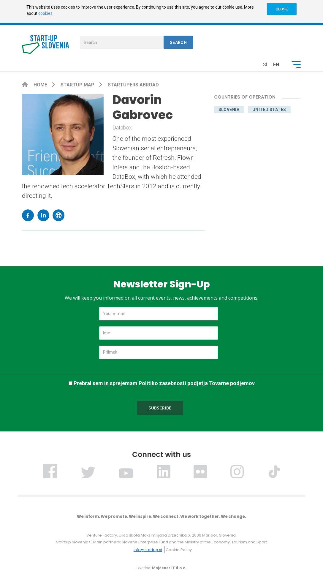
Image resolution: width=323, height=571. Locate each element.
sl (265, 64)
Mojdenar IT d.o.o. (169, 568)
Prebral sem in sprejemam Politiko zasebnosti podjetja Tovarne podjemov (164, 383)
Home (41, 85)
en (276, 64)
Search (178, 42)
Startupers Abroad (133, 85)
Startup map (78, 85)
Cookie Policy (179, 550)
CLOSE (282, 9)
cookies (45, 13)
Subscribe (160, 408)
